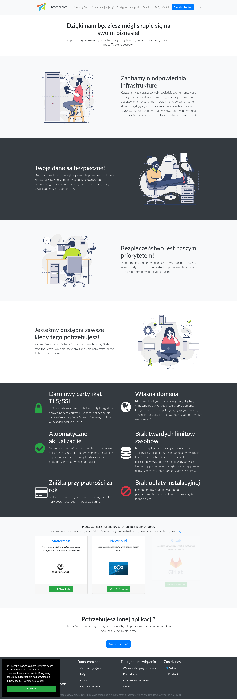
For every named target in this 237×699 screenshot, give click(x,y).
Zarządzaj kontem (183, 7)
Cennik (147, 7)
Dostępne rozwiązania (128, 7)
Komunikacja (130, 674)
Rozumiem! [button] (31, 689)
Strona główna (81, 7)
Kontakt (166, 7)
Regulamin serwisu (90, 686)
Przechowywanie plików (136, 680)
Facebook (172, 674)
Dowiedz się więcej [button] (33, 681)
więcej (181, 531)
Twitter (171, 668)
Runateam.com (51, 7)
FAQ (157, 7)
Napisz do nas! (118, 640)
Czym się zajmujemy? (103, 7)
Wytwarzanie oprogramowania (139, 668)
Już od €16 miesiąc (61, 584)
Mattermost (61, 540)
